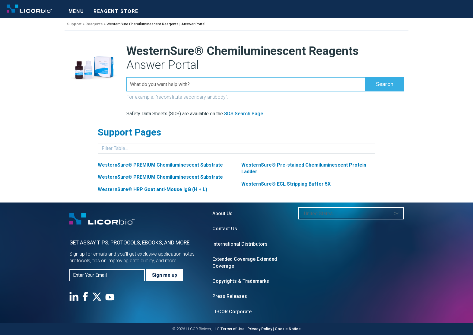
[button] (384, 84)
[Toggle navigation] (76, 9)
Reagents (94, 24)
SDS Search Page (243, 113)
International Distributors (240, 244)
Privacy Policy (259, 329)
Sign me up (164, 275)
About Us (222, 213)
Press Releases (229, 296)
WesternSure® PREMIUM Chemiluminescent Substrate (160, 165)
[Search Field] (265, 84)
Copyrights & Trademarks (240, 281)
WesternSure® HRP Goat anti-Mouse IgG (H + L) (152, 189)
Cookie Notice (288, 329)
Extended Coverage (234, 259)
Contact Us (224, 228)
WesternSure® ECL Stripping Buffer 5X (286, 184)
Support (74, 24)
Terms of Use (233, 329)
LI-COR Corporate (232, 311)
